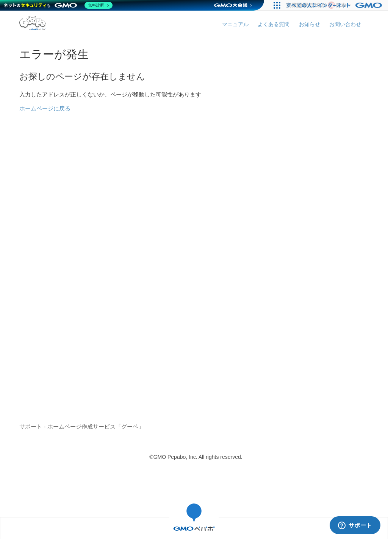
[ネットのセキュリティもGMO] (58, 5)
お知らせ (309, 24)
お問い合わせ (345, 24)
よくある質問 (273, 24)
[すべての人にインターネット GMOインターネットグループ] (335, 5)
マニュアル (235, 24)
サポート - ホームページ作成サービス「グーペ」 (81, 426)
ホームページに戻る (44, 108)
